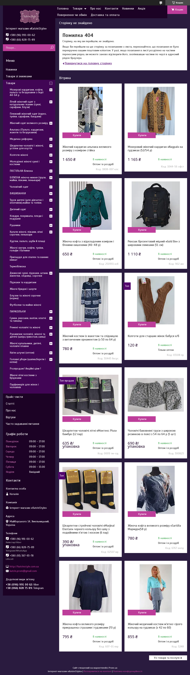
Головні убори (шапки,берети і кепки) (28, 361)
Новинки (128, 8)
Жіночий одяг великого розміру (29, 123)
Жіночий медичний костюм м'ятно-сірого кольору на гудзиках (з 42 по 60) (155, 625)
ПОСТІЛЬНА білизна (21, 170)
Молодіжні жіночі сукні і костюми (24, 163)
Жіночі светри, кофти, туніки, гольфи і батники (27, 249)
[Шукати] (51, 47)
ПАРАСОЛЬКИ (18, 311)
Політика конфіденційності (127, 671)
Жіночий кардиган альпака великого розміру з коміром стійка (86, 148)
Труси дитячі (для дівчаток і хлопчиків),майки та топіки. (26, 201)
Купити (77, 135)
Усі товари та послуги (167, 657)
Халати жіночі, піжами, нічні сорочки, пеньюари (26, 233)
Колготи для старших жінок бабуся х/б (153, 336)
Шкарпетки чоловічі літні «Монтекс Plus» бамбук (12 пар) (89, 432)
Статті (10, 403)
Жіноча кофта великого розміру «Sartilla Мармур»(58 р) (154, 527)
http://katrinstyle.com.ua (24, 566)
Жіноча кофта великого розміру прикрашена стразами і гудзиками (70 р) (89, 625)
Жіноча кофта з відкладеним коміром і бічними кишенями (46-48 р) (88, 243)
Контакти (111, 8)
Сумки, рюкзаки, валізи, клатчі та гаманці (28, 319)
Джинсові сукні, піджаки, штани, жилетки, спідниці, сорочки (29, 274)
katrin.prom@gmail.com (23, 571)
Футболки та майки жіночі (25, 305)
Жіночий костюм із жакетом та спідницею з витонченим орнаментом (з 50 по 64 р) (90, 337)
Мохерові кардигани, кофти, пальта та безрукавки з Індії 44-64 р (27, 92)
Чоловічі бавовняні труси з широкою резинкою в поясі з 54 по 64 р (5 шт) (152, 432)
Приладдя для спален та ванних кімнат (29, 258)
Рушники (15, 225)
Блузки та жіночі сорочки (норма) (25, 297)
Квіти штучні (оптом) (22, 352)
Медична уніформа (21, 139)
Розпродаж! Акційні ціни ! (25, 368)
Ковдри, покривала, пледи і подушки (26, 217)
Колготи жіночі (19, 155)
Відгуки (11, 417)
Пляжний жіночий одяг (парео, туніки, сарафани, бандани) (28, 115)
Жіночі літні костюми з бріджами (23, 377)
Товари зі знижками (19, 76)
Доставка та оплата (105, 15)
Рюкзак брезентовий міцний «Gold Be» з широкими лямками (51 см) (154, 243)
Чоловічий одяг (19, 186)
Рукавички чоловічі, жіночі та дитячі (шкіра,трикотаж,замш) (28, 335)
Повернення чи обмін (72, 15)
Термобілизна (18, 266)
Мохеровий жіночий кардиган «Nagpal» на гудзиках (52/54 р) (155, 148)
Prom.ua (113, 667)
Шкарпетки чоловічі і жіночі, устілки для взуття (27, 147)
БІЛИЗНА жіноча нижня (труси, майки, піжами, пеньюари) (28, 179)
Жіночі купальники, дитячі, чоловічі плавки (25, 345)
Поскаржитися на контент (97, 671)
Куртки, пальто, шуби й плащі (27, 241)
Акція (141, 8)
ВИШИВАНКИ (18, 193)
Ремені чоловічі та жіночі (25, 327)
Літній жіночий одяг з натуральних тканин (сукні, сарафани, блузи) (25, 104)
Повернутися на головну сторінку (88, 63)
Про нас (95, 8)
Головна (63, 8)
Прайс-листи (14, 397)
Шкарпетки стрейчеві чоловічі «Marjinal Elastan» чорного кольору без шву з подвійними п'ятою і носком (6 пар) (88, 529)
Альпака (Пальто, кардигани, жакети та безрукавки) (27, 131)
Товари (77, 8)
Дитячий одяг (18, 209)
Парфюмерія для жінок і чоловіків (24, 386)
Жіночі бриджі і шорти (23, 289)
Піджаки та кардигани (23, 282)
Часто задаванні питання (22, 424)
